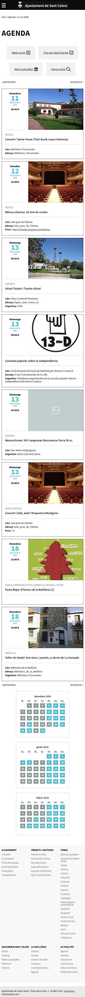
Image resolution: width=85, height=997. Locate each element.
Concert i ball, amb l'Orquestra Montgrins (31, 513)
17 (62, 768)
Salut (63, 929)
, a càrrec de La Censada (42, 658)
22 (29, 724)
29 (29, 730)
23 (55, 775)
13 (62, 711)
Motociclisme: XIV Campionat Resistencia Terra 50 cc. (39, 440)
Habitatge (65, 898)
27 (62, 724)
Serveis (34, 955)
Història (5, 967)
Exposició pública (39, 866)
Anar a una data (24, 69)
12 (55, 711)
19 (55, 718)
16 (55, 768)
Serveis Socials (68, 933)
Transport (36, 963)
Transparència (9, 875)
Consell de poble (39, 959)
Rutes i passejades (10, 959)
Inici (4, 17)
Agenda (12, 17)
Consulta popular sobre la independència (31, 361)
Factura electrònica (40, 858)
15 (49, 768)
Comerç (64, 869)
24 (62, 775)
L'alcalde (6, 854)
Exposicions (66, 959)
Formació (65, 894)
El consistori (8, 858)
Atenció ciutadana (70, 854)
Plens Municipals (10, 862)
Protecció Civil (68, 921)
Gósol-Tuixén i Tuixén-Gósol (23, 288)
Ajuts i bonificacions (41, 875)
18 (49, 718)
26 (55, 724)
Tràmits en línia (38, 854)
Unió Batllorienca (40, 967)
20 (62, 718)
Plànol (5, 951)
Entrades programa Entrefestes (34, 229)
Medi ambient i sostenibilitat (68, 903)
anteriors (9, 82)
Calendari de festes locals (70, 860)
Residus (64, 925)
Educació (65, 877)
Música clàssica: (26, 212)
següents (76, 82)
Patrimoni (6, 963)
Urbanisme (66, 937)
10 (62, 762)
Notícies (65, 955)
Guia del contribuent (41, 870)
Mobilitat (65, 908)
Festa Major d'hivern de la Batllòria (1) (29, 589)
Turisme (6, 955)
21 (62, 819)
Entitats (64, 885)
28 (22, 730)
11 (49, 711)
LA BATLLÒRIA (38, 946)
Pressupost (7, 870)
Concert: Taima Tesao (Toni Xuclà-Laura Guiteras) (36, 139)
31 (42, 730)
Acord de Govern (10, 866)
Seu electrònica (39, 862)
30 (55, 781)
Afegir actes (18, 53)
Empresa (65, 881)
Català (64, 865)
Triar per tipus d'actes (55, 53)
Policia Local (67, 917)
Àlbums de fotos (69, 967)
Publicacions (67, 963)
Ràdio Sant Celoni (69, 971)
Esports (64, 889)
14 (62, 813)
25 (42, 825)
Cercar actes (58, 69)
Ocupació (65, 912)
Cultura (64, 873)
